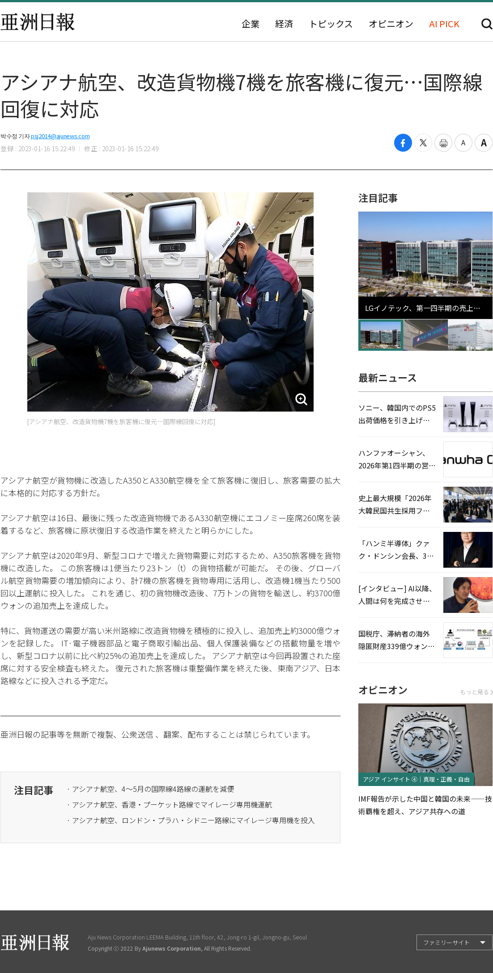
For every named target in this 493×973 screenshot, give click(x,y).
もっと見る (476, 692)
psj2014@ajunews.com (60, 136)
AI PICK (444, 23)
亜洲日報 (37, 22)
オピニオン (391, 23)
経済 (284, 23)
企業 (250, 23)
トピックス (331, 23)
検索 (487, 24)
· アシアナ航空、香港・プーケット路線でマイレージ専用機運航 (169, 804)
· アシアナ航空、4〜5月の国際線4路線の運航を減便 (150, 788)
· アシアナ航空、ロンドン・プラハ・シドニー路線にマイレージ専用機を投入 (191, 820)
